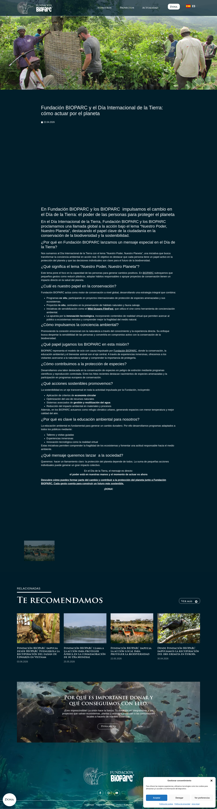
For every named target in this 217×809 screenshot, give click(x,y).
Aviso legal (196, 804)
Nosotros (104, 8)
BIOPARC (148, 273)
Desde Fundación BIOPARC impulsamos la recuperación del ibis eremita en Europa (178, 651)
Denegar (179, 798)
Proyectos (127, 8)
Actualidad (150, 8)
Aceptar (156, 798)
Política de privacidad (182, 804)
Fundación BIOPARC (125, 350)
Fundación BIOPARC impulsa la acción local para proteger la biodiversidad (131, 651)
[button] (211, 780)
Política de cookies (166, 804)
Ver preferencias (202, 798)
